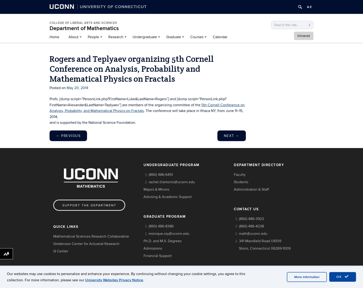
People (93, 37)
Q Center (60, 251)
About (73, 37)
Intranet (303, 36)
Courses (196, 37)
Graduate (173, 37)
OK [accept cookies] (342, 277)
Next (231, 136)
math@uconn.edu (253, 233)
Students (241, 182)
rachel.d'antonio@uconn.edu (172, 182)
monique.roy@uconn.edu (169, 233)
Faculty (240, 174)
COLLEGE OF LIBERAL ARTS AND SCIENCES (83, 23)
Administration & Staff (251, 189)
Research (115, 37)
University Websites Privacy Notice (114, 280)
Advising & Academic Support (168, 197)
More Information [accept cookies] (306, 277)
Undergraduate (145, 37)
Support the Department (89, 205)
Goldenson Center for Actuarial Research (86, 244)
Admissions (153, 248)
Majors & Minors (156, 189)
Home (54, 37)
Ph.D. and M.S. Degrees (163, 241)
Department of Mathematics (84, 28)
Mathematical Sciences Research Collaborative (91, 236)
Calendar (220, 37)
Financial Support (158, 256)
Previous (68, 136)
